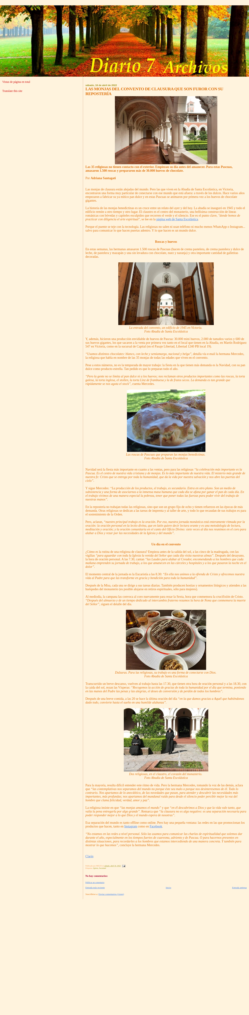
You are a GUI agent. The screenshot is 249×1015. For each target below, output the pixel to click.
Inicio (168, 887)
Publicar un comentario (94, 882)
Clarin (89, 856)
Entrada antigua (239, 887)
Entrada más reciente (95, 887)
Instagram (130, 826)
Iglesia (95, 868)
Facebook (156, 826)
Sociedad (102, 868)
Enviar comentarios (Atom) (111, 894)
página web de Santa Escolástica (177, 219)
